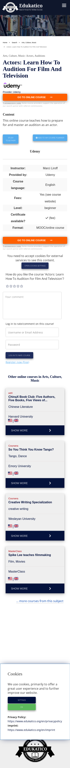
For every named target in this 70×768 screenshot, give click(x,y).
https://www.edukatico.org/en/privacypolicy (35, 721)
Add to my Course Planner (50, 137)
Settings (22, 700)
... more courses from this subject (39, 601)
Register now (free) (17, 362)
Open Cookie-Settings (35, 265)
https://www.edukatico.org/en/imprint (31, 730)
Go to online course (35, 240)
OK (21, 707)
